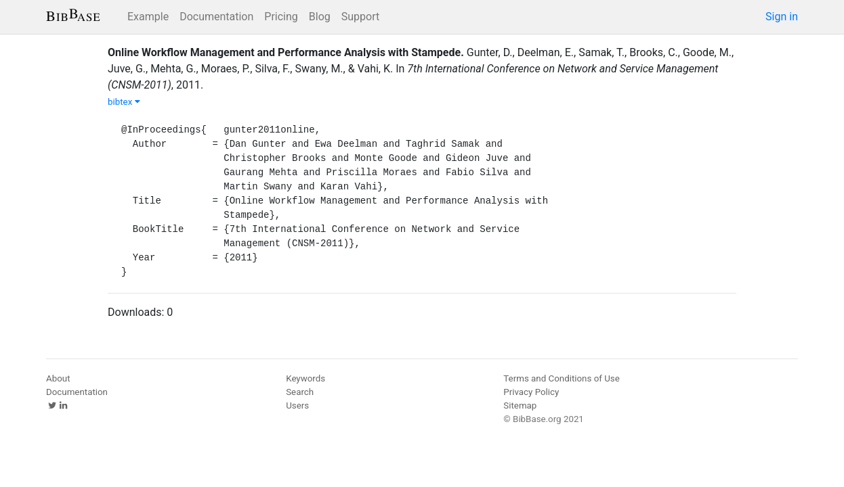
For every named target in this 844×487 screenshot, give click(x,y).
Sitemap (519, 405)
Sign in (781, 16)
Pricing (281, 16)
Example (148, 16)
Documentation (216, 16)
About (58, 378)
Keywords (305, 378)
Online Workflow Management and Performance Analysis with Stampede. (286, 52)
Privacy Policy (531, 392)
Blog (320, 16)
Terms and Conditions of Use (561, 378)
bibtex (124, 102)
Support (360, 16)
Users (297, 405)
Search (300, 392)
